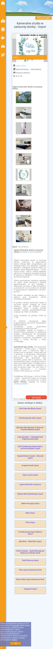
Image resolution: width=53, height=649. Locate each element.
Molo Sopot (30, 513)
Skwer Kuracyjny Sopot (30, 503)
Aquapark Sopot (30, 589)
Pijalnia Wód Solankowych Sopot (30, 494)
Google (16, 625)
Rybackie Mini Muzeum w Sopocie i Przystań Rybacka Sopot (30, 428)
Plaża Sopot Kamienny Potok (30, 570)
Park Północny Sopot (30, 560)
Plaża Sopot (30, 522)
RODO (14, 640)
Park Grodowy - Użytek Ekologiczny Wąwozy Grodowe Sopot (30, 552)
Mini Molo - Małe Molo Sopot (30, 541)
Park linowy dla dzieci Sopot (30, 418)
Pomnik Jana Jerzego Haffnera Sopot (30, 533)
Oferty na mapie (43, 18)
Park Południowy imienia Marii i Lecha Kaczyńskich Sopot (30, 447)
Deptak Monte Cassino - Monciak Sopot (30, 457)
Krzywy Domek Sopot (30, 465)
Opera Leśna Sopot (30, 475)
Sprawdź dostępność (36, 397)
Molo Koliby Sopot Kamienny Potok (30, 579)
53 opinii (30, 252)
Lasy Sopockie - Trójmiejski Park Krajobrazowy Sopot (30, 438)
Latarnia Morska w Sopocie (30, 484)
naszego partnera (21, 383)
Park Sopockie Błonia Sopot (30, 408)
